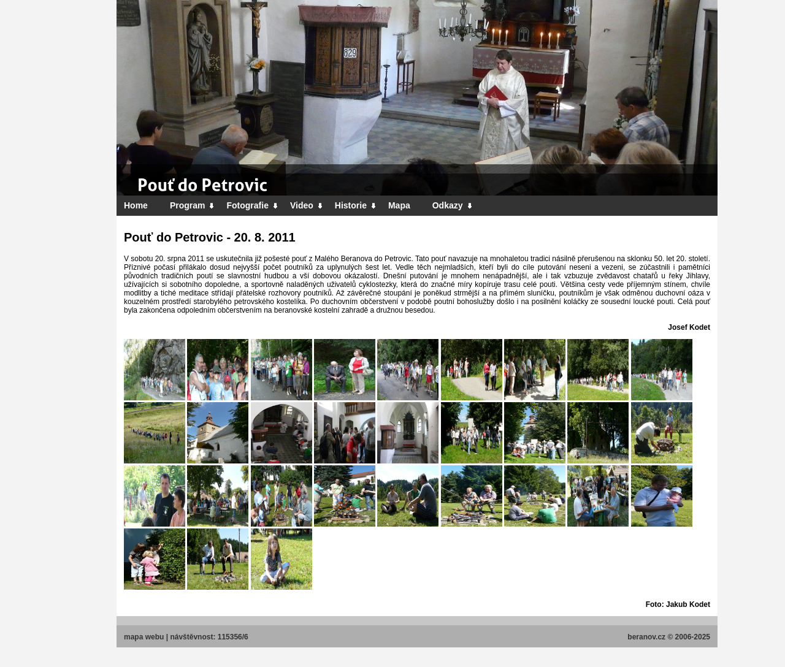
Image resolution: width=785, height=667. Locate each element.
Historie (356, 205)
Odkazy (452, 205)
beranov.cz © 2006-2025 (668, 637)
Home (136, 205)
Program (192, 205)
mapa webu (144, 637)
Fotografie (252, 205)
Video (306, 205)
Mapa (399, 205)
